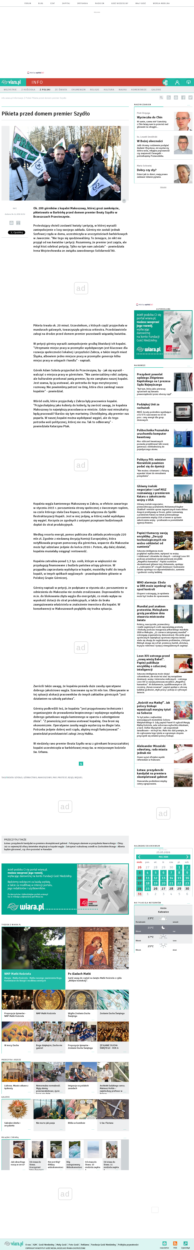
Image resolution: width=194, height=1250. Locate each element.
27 (147, 867)
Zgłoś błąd (185, 1242)
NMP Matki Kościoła (17, 973)
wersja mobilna (161, 3)
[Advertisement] (97, 42)
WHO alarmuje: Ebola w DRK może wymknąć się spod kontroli (154, 586)
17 (140, 883)
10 (140, 878)
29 (163, 867)
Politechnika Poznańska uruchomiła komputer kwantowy (153, 434)
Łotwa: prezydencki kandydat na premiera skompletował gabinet (35, 843)
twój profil (177, 82)
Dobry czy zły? (146, 170)
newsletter (176, 97)
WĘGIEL (78, 777)
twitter (190, 97)
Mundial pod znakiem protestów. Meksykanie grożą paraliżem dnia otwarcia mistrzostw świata (152, 613)
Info (37, 82)
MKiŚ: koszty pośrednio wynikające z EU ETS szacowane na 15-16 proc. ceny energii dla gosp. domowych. (154, 416)
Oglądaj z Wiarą (10, 1137)
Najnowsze (140, 365)
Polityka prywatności (128, 1244)
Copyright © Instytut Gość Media (40, 1248)
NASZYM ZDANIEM (142, 105)
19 (155, 883)
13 (163, 878)
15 (179, 878)
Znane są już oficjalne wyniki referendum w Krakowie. (151, 758)
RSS (175, 1242)
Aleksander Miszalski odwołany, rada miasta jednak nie (152, 749)
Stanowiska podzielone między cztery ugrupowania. (152, 782)
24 (140, 888)
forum (27, 3)
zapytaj (66, 3)
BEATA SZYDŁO (15, 777)
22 (179, 883)
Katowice (163, 911)
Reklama (85, 1244)
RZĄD (71, 777)
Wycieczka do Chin (149, 117)
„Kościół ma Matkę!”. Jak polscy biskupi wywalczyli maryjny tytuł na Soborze (154, 708)
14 (171, 878)
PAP (55, 777)
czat (52, 3)
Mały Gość (140, 3)
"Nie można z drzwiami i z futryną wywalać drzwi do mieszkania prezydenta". (153, 473)
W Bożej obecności (150, 141)
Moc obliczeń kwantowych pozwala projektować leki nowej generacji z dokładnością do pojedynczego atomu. (152, 445)
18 (147, 883)
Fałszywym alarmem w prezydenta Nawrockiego (92, 843)
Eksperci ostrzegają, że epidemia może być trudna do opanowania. (153, 595)
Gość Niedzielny (119, 3)
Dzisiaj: (163, 851)
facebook (183, 97)
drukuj (18, 223)
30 (171, 867)
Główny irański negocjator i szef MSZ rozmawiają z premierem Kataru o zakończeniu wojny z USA (153, 493)
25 (147, 888)
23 (187, 883)
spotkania (82, 3)
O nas (28, 1244)
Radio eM (99, 3)
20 (163, 883)
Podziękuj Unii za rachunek (148, 406)
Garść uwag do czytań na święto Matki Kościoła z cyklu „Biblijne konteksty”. (95, 979)
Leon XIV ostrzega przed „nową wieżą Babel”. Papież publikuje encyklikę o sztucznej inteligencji (153, 662)
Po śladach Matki (79, 973)
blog (40, 3)
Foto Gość (74, 1244)
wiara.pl (14, 82)
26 (140, 867)
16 (187, 878)
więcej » (29, 1018)
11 (147, 878)
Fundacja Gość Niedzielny (103, 1244)
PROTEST (62, 777)
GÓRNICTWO (30, 777)
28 (155, 867)
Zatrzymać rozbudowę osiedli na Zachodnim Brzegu (91, 846)
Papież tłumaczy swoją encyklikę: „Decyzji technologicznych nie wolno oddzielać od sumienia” (152, 539)
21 (171, 883)
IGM (35, 1244)
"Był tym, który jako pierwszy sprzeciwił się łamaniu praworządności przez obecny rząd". (154, 391)
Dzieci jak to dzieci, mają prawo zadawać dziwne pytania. (152, 175)
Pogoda (163, 908)
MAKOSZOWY (45, 777)
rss (169, 97)
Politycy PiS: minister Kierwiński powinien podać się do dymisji (151, 463)
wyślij (11, 223)
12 (155, 878)
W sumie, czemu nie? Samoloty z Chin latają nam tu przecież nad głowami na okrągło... (152, 124)
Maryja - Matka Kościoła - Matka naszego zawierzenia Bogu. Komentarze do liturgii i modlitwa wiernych (33, 979)
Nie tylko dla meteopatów (147, 903)
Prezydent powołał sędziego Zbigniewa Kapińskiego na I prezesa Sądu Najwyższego (153, 379)
